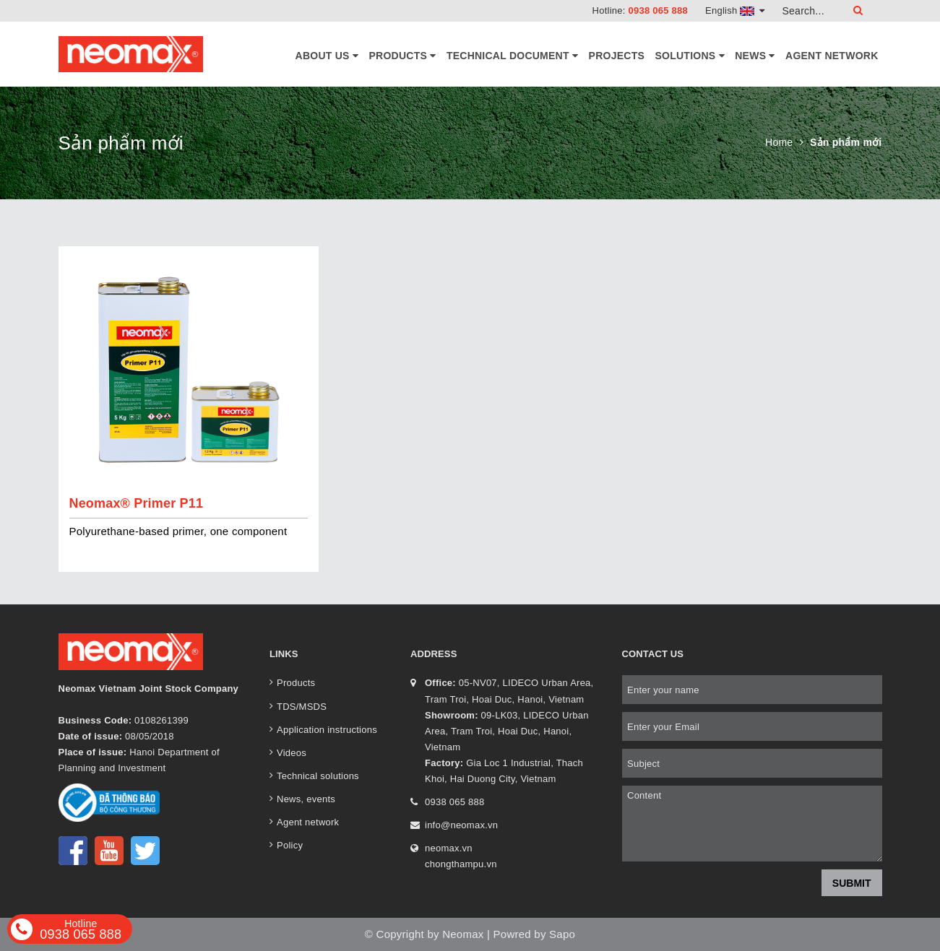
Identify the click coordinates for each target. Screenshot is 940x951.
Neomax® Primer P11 (136, 503)
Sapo (562, 934)
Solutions (689, 55)
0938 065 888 (658, 10)
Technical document (512, 55)
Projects (616, 55)
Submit (851, 883)
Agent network (831, 55)
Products (402, 55)
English (735, 10)
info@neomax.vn (461, 825)
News (755, 55)
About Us (327, 55)
